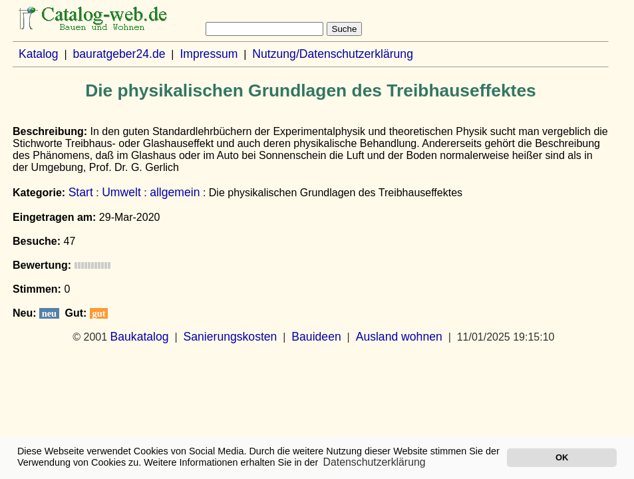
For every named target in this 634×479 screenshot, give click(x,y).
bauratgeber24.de (119, 54)
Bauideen (316, 336)
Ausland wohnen (399, 336)
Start (81, 192)
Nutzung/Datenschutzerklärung (332, 54)
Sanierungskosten (230, 336)
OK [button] (561, 457)
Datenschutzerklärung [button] (374, 462)
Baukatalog (139, 336)
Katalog (39, 54)
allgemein (175, 192)
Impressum (209, 54)
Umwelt (121, 192)
